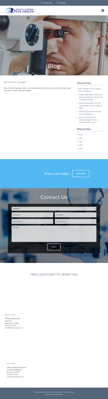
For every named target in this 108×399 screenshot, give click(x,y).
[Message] (54, 233)
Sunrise (62, 3)
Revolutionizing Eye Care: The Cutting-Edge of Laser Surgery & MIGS (90, 105)
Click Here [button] (80, 173)
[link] (19, 14)
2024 (81, 141)
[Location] (54, 209)
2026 (81, 135)
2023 (81, 145)
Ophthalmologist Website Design (54, 394)
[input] (32, 214)
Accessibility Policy (69, 392)
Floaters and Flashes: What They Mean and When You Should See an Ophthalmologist (90, 97)
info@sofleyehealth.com (14, 328)
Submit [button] (54, 247)
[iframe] (52, 296)
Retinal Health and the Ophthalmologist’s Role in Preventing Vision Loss (88, 120)
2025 (81, 138)
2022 (81, 148)
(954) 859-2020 (10, 325)
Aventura (48, 3)
